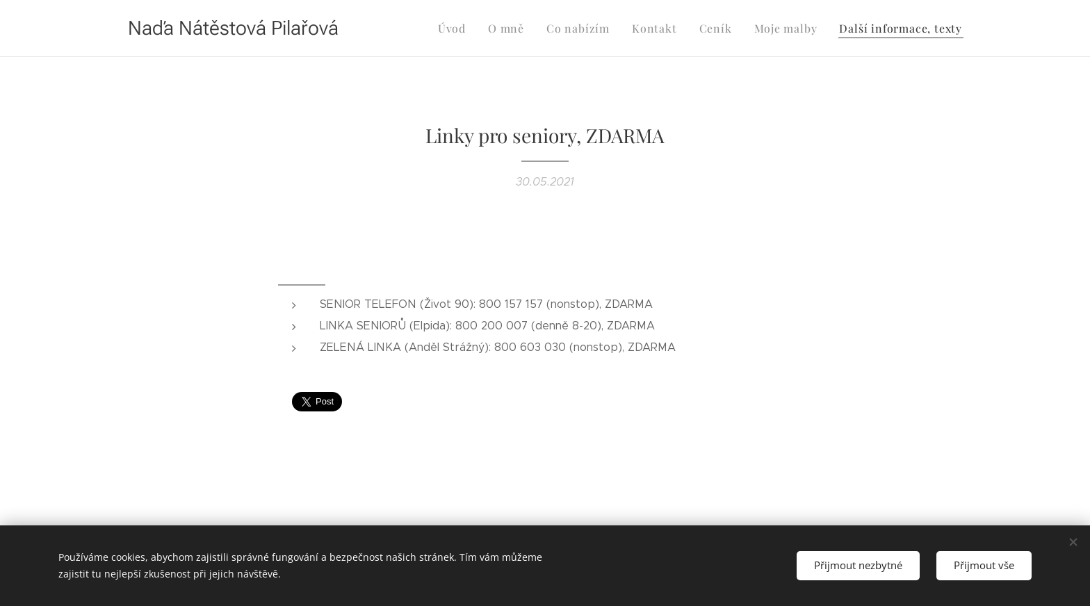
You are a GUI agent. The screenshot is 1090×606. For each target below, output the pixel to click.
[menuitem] (474, 28)
